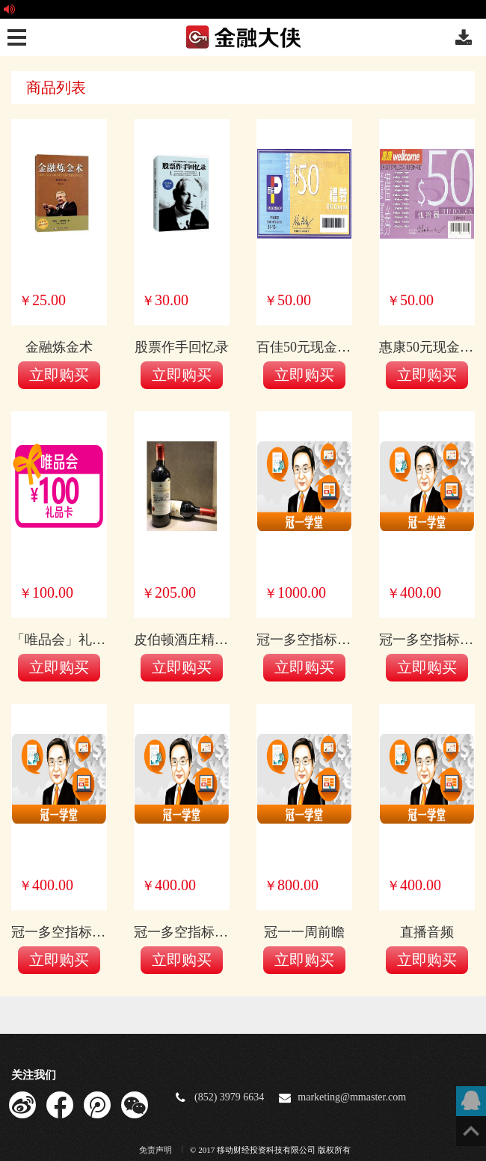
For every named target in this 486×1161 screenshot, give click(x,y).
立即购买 (59, 375)
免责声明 (156, 1149)
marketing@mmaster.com (352, 1097)
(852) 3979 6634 (229, 1097)
